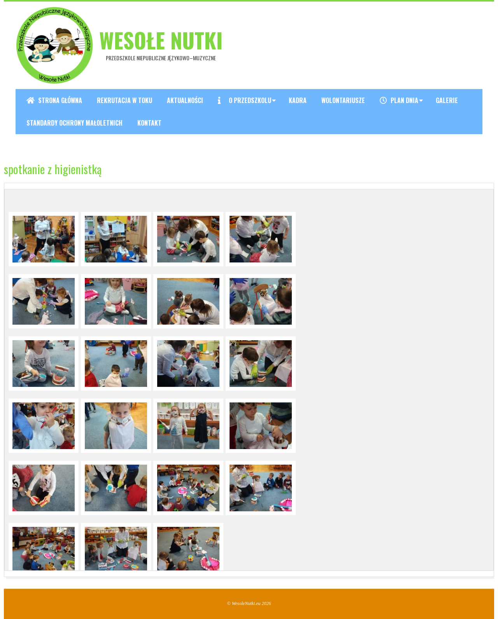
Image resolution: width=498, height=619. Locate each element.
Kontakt (149, 123)
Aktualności (185, 100)
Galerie (447, 100)
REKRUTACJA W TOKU (124, 100)
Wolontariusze (343, 100)
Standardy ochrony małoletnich (74, 123)
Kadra (298, 100)
